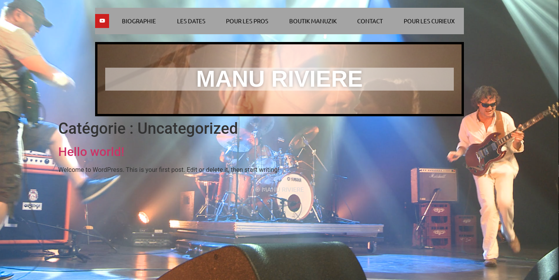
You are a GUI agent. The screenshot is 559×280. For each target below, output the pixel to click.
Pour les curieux (429, 20)
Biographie (139, 20)
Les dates (191, 20)
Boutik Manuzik (313, 20)
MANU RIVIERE (279, 79)
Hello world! (91, 151)
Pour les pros (247, 20)
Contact (370, 20)
